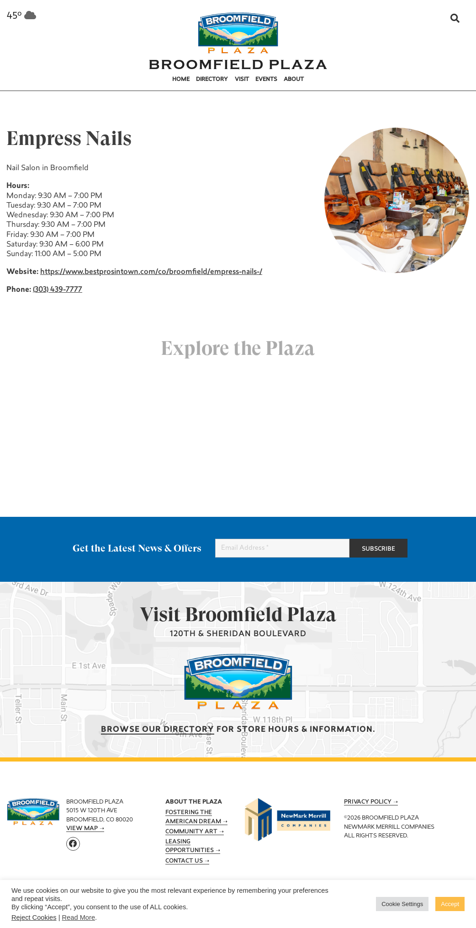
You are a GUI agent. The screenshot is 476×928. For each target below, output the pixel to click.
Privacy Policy (367, 802)
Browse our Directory (157, 730)
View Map (82, 828)
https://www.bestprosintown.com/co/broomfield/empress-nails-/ (150, 272)
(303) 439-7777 (56, 290)
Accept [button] (450, 904)
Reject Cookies (34, 917)
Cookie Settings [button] (402, 904)
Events (266, 79)
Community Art (191, 832)
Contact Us (184, 861)
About (294, 79)
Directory (212, 79)
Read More (78, 917)
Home (181, 79)
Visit (242, 79)
